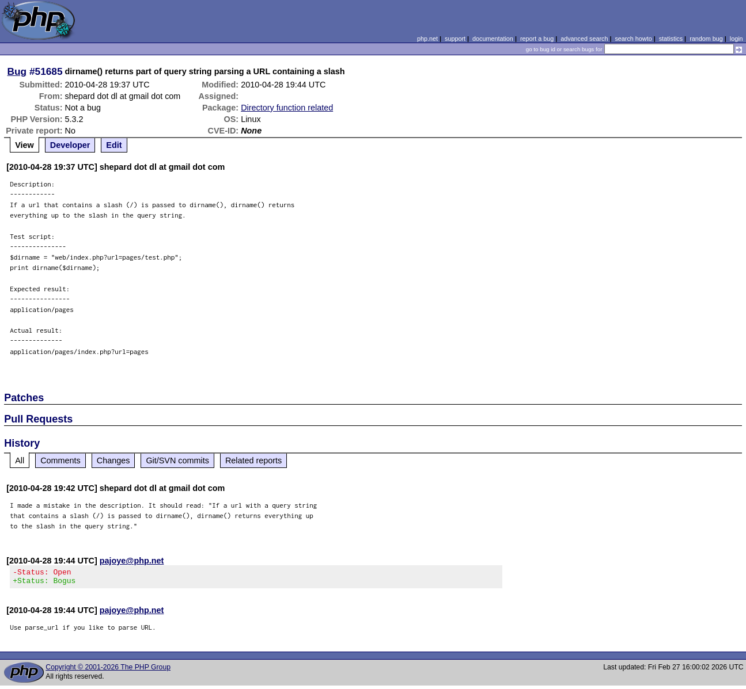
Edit (114, 145)
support (455, 38)
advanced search (584, 38)
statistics (671, 38)
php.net (427, 38)
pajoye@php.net (132, 560)
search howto (633, 38)
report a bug (537, 38)
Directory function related (287, 107)
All (19, 460)
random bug (706, 38)
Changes (113, 460)
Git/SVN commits (177, 460)
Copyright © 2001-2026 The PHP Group (108, 671)
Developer (70, 145)
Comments (60, 460)
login (736, 38)
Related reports (253, 460)
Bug (17, 71)
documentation (492, 38)
